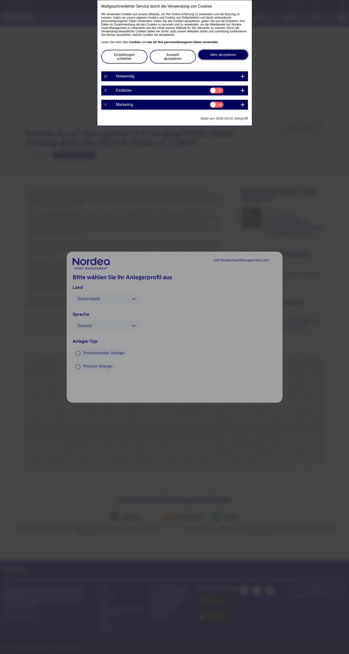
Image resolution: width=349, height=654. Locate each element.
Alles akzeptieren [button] (223, 55)
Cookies (135, 42)
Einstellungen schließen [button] (124, 57)
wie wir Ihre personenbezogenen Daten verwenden (182, 42)
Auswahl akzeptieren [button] (172, 57)
